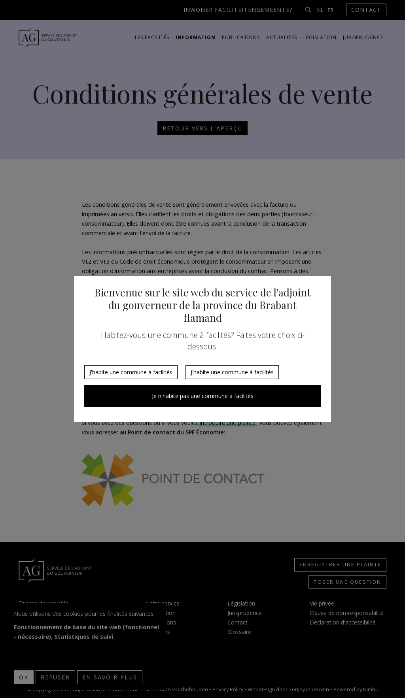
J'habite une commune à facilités (130, 372)
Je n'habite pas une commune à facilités (203, 396)
